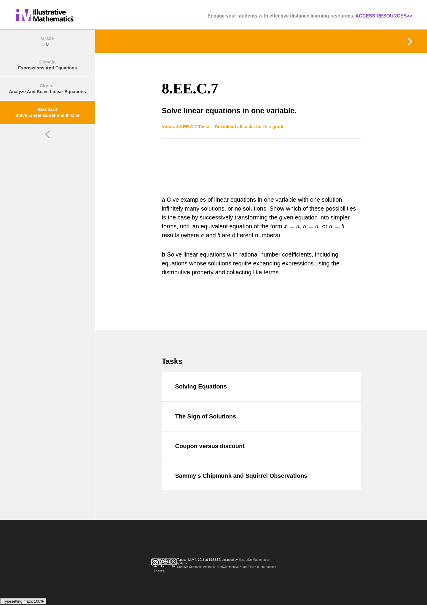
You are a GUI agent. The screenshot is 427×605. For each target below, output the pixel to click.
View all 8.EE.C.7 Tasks (187, 126)
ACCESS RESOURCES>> (384, 15)
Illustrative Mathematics (253, 559)
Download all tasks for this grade (249, 126)
